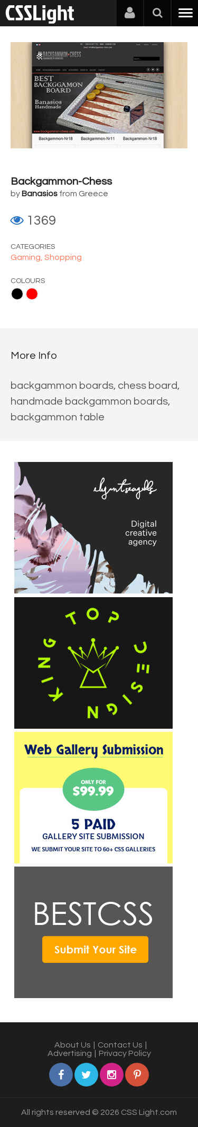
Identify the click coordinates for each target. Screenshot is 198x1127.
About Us (72, 1045)
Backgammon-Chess (61, 181)
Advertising (70, 1053)
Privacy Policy (125, 1053)
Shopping (63, 257)
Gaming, (27, 257)
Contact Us (120, 1045)
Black (17, 293)
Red (32, 293)
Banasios (40, 193)
